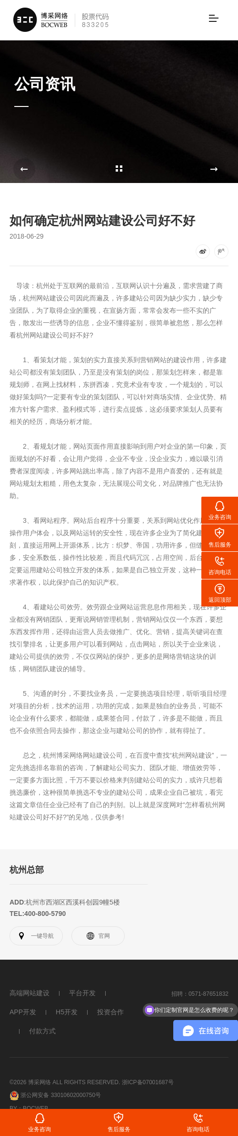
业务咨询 (39, 1129)
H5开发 (67, 1012)
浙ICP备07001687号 (148, 1081)
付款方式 (42, 1031)
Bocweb (35, 1104)
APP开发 (23, 1012)
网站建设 (49, 298)
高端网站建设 (30, 993)
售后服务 (119, 1129)
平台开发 (82, 993)
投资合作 (110, 1012)
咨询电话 (198, 1129)
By (13, 1104)
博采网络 (69, 755)
